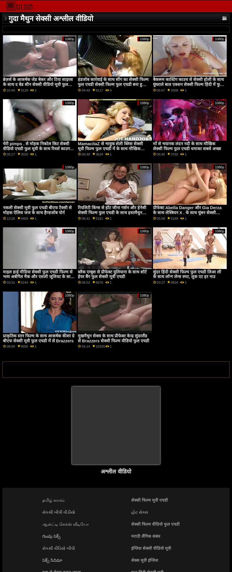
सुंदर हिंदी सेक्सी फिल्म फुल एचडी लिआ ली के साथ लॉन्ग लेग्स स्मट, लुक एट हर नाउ (187, 274)
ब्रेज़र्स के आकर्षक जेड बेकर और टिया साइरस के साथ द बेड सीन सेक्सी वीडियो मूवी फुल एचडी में (38, 84)
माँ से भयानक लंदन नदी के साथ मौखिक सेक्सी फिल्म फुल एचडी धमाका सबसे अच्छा (187, 146)
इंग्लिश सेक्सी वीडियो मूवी (151, 548)
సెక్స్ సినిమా (52, 560)
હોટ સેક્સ (139, 512)
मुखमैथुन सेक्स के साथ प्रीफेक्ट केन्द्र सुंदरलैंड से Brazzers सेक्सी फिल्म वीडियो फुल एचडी (113, 338)
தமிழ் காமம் (53, 500)
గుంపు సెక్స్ (51, 536)
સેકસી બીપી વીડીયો (58, 512)
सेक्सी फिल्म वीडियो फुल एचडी (155, 524)
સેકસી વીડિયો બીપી (58, 548)
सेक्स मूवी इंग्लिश (144, 560)
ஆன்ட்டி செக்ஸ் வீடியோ (65, 524)
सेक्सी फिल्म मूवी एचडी (149, 500)
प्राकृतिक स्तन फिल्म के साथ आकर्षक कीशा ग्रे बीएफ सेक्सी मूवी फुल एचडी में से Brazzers (38, 338)
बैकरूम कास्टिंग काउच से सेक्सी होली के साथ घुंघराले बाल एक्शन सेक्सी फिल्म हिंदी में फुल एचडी (188, 84)
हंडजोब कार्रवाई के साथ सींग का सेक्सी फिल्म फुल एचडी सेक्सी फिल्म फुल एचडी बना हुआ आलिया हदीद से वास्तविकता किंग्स (113, 84)
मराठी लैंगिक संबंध (145, 536)
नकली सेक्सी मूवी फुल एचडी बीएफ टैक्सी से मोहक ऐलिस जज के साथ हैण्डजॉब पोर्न (37, 210)
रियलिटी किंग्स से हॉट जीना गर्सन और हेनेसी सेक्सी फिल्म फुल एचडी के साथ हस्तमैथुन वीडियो (112, 212)
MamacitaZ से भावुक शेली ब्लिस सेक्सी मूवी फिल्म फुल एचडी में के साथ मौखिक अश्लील (110, 148)
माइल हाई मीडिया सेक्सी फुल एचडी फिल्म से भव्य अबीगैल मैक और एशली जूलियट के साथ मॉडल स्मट (38, 277)
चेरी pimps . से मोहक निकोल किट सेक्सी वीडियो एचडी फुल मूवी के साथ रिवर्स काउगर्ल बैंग (38, 148)
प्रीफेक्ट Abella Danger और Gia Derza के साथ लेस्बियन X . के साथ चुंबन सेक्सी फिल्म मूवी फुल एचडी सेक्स (187, 212)
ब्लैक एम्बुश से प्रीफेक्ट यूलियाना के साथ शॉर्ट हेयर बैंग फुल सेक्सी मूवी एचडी (112, 274)
